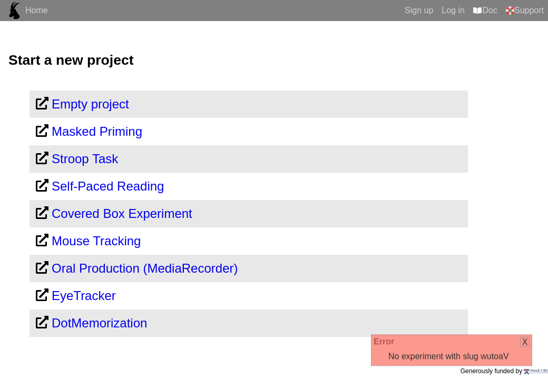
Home (36, 10)
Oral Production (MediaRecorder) (145, 268)
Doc (490, 10)
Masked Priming (97, 131)
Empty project (90, 104)
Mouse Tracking (96, 241)
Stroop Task (85, 159)
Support (529, 10)
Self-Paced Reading (108, 186)
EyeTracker (84, 295)
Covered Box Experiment (122, 213)
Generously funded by (504, 371)
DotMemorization (99, 323)
